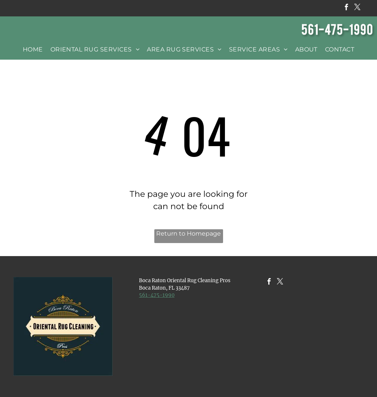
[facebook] (346, 8)
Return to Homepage (188, 233)
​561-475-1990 (156, 295)
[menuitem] (33, 49)
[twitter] (357, 8)
